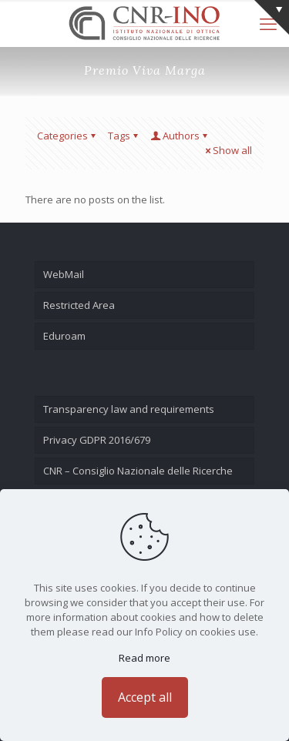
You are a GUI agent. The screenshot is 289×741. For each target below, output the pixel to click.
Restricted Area (79, 305)
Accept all (145, 697)
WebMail (63, 274)
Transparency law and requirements (128, 409)
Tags (124, 135)
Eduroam (64, 336)
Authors (180, 135)
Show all (227, 150)
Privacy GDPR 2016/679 (96, 440)
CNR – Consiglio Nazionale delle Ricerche (138, 471)
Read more (144, 658)
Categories (67, 135)
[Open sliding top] (271, 17)
